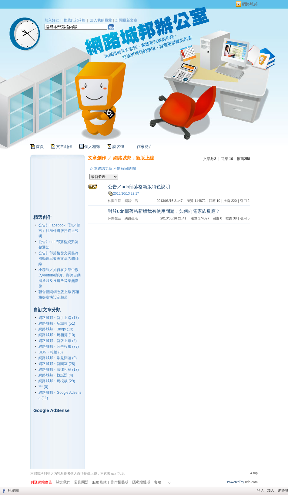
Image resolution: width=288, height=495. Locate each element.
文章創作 (64, 146)
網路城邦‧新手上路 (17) (59, 318)
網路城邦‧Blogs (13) (56, 329)
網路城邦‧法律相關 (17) (59, 369)
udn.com (251, 482)
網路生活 (131, 200)
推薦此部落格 (74, 20)
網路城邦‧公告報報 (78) (59, 346)
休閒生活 (114, 200)
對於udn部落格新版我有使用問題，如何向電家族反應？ (164, 211)
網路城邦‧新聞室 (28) (57, 364)
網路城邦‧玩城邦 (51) (57, 323)
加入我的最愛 (101, 20)
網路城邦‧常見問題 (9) (58, 358)
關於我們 (63, 482)
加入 (270, 490)
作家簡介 (144, 146)
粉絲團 (13, 490)
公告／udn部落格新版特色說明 (139, 186)
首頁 (40, 146)
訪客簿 (118, 146)
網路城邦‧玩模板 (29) (57, 381)
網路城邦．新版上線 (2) (58, 341)
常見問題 (81, 482)
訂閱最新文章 (126, 20)
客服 (157, 482)
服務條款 (99, 482)
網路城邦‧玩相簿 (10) (57, 335)
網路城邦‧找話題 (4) (56, 375)
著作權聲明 (119, 482)
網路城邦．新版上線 (133, 157)
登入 (260, 490)
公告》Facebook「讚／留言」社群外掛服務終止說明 (59, 230)
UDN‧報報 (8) (51, 352)
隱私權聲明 (141, 482)
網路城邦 (250, 4)
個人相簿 (92, 146)
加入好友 (52, 20)
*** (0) (43, 387)
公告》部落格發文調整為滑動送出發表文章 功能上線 (59, 258)
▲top (253, 473)
